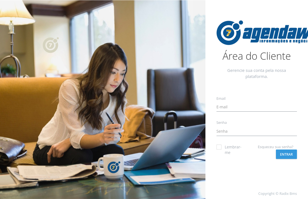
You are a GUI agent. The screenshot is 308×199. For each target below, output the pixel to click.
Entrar (286, 154)
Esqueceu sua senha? (275, 146)
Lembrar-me (227, 149)
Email (221, 98)
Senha (221, 122)
